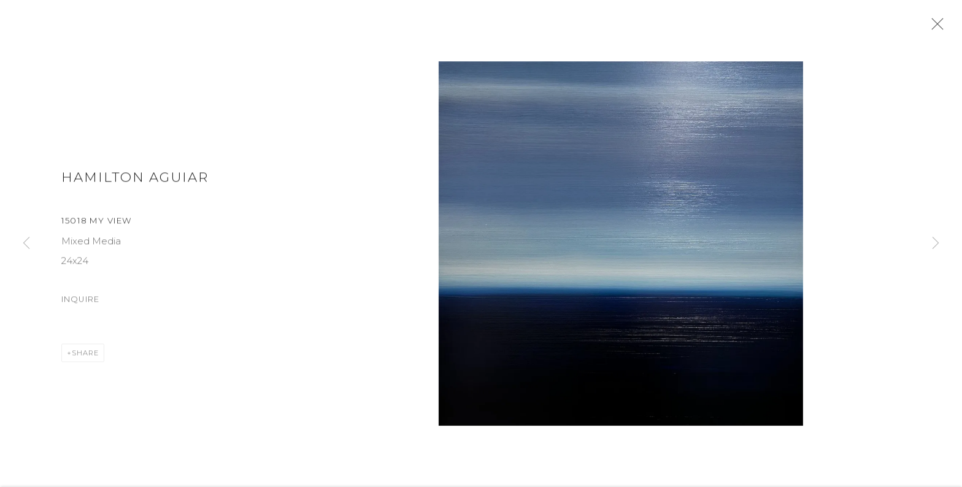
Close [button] (938, 27)
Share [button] (85, 357)
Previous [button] (26, 243)
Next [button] (935, 243)
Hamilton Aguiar (135, 182)
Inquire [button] (80, 304)
